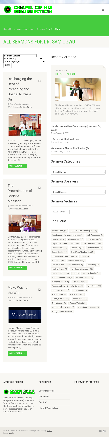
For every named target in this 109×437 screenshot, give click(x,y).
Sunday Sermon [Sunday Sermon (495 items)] (60, 299)
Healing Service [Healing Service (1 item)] (59, 269)
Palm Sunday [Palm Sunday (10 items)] (94, 286)
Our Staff (43, 402)
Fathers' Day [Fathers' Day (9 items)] (58, 261)
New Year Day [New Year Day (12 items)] (80, 282)
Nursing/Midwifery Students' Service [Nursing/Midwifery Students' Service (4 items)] (67, 286)
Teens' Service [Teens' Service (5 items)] (80, 299)
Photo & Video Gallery (48, 408)
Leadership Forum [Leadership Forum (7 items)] (60, 273)
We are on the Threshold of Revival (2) (70, 148)
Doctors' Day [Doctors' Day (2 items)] (77, 248)
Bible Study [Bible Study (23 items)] (58, 239)
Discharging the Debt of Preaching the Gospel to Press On (20, 89)
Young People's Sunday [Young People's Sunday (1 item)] (88, 307)
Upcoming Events (46, 390)
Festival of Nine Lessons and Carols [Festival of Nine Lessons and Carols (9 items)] (67, 265)
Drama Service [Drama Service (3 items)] (95, 248)
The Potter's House (65, 74)
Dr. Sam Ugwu (26, 107)
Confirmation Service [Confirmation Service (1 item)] (92, 244)
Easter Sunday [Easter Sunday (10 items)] (59, 252)
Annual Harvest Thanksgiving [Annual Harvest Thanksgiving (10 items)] (83, 231)
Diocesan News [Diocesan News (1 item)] (59, 248)
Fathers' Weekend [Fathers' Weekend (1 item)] (76, 261)
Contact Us (44, 396)
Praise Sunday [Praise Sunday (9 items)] (80, 290)
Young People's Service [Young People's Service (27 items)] (63, 307)
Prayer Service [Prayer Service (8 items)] (59, 295)
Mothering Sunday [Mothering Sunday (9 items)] (60, 282)
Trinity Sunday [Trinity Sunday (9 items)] (59, 303)
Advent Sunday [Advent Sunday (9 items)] (59, 231)
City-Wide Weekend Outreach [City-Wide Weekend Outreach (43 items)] (65, 244)
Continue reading (17, 166)
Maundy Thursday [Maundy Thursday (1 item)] (91, 273)
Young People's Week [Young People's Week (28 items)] (62, 312)
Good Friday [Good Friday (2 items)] (93, 265)
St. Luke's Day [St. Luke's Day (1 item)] (76, 295)
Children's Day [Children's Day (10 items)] (75, 239)
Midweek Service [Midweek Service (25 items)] (84, 278)
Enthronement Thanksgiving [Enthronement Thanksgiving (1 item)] (64, 256)
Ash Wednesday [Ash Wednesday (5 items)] (95, 235)
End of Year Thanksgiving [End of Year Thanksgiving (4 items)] (82, 252)
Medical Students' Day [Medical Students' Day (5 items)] (62, 278)
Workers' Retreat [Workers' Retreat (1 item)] (77, 303)
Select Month (60, 212)
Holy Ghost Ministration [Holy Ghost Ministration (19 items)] (82, 269)
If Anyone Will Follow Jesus (65, 139)
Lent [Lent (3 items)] (76, 273)
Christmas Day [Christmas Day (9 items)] (94, 239)
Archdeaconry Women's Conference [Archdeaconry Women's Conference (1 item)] (67, 235)
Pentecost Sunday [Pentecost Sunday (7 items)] (60, 290)
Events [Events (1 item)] (85, 256)
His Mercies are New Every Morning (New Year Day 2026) (76, 128)
